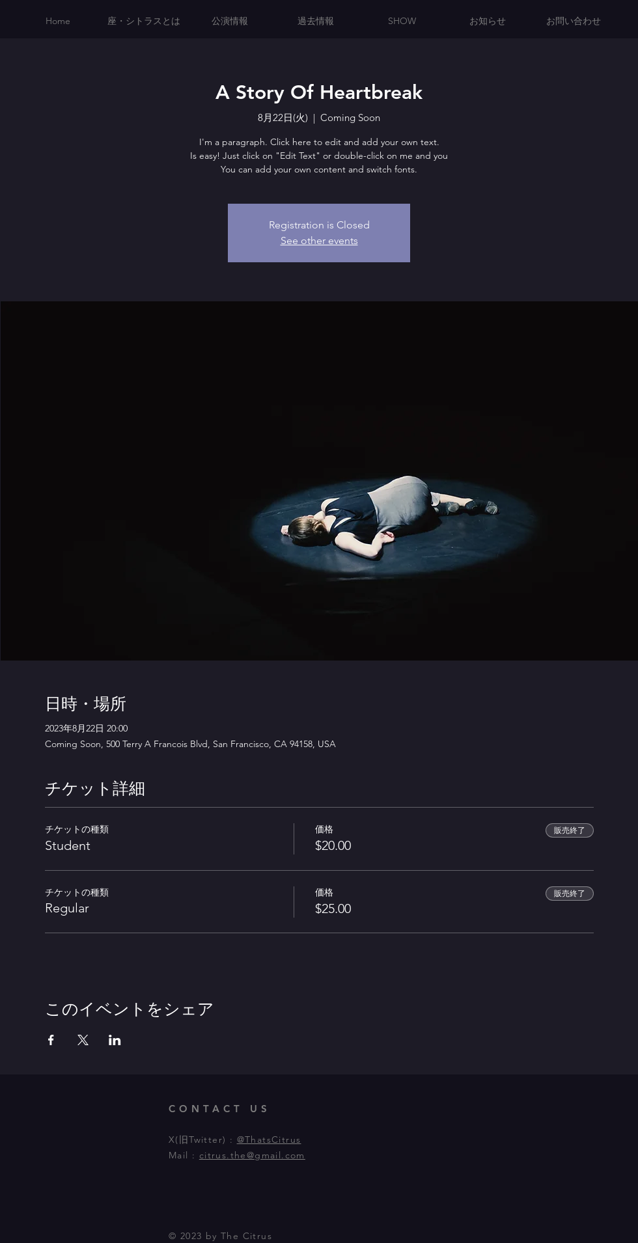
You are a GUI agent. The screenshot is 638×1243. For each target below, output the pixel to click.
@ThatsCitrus (269, 1139)
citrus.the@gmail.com (252, 1155)
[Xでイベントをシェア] (83, 1040)
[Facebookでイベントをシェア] (51, 1040)
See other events (319, 240)
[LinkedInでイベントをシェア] (115, 1040)
